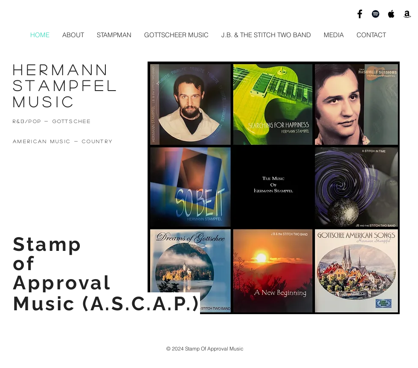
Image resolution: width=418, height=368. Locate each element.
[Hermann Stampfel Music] (360, 14)
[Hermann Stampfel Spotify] (375, 14)
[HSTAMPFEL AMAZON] (407, 14)
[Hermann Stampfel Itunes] (391, 14)
